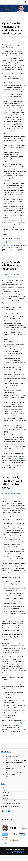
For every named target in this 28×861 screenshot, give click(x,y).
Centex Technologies (7, 245)
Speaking (5, 798)
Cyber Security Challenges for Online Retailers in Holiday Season (13, 28)
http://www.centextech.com (10, 801)
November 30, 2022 (16, 39)
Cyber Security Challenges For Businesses (11, 265)
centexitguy (6, 39)
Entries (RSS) (8, 852)
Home (4, 787)
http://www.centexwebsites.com (11, 803)
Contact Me (6, 792)
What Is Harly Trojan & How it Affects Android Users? (12, 482)
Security (6, 41)
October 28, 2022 (16, 493)
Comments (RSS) (18, 852)
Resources (6, 795)
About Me (6, 790)
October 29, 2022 (16, 274)
